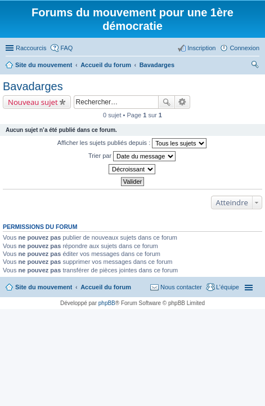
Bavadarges (33, 86)
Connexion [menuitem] (244, 48)
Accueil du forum (105, 287)
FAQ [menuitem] (66, 48)
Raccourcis (31, 48)
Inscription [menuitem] (201, 48)
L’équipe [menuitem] (227, 287)
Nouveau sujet (33, 102)
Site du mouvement (43, 287)
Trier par (132, 156)
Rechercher (166, 102)
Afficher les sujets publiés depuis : (132, 143)
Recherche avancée (182, 102)
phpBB (106, 303)
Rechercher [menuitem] (254, 65)
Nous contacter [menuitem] (181, 287)
